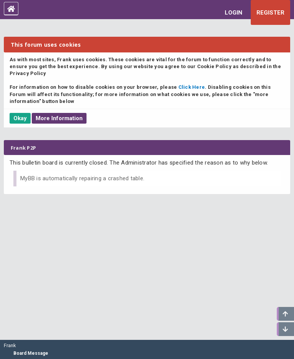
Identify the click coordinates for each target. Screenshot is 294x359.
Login (233, 12)
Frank (10, 345)
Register (270, 12)
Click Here (191, 87)
